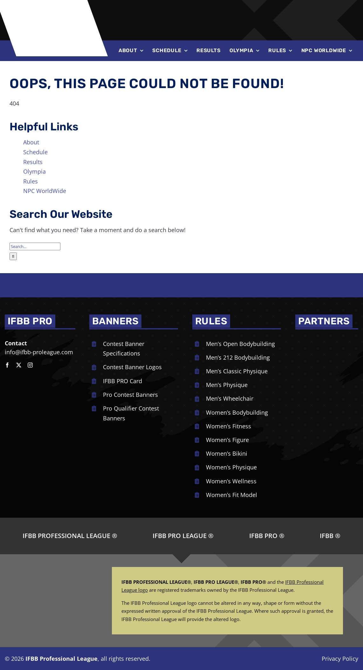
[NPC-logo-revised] (168, 12)
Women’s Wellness (231, 481)
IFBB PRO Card (122, 381)
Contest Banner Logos (132, 367)
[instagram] (30, 365)
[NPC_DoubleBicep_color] (322, 338)
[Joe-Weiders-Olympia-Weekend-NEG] (248, 12)
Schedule (35, 152)
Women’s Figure (227, 440)
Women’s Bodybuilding (237, 412)
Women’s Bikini (226, 453)
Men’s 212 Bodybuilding (238, 357)
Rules (30, 181)
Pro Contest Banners (130, 394)
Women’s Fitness (228, 426)
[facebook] (7, 365)
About (31, 142)
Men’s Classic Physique (237, 371)
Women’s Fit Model (231, 495)
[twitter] (18, 365)
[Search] (13, 256)
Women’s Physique (231, 467)
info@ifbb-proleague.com (39, 352)
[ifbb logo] (55, 6)
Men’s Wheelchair (229, 398)
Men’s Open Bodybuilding (240, 344)
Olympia (34, 171)
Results (33, 162)
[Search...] (35, 246)
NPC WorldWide (44, 191)
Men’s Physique (227, 385)
